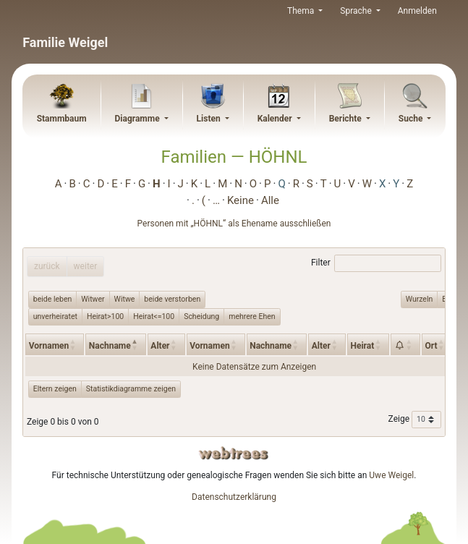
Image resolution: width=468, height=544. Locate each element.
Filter (376, 263)
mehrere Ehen (252, 316)
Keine (240, 200)
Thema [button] (301, 11)
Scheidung (201, 316)
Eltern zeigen (55, 389)
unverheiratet (55, 316)
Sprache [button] (356, 11)
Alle (270, 200)
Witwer (92, 299)
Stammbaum (62, 119)
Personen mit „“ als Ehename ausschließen (234, 223)
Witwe (124, 299)
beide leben (52, 299)
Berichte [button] (346, 119)
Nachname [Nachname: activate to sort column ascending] (271, 346)
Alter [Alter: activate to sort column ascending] (159, 346)
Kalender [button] (276, 119)
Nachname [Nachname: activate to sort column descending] (110, 346)
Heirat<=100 (153, 316)
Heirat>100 (105, 316)
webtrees (233, 453)
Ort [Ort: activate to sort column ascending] (431, 346)
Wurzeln (419, 299)
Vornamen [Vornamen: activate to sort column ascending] (49, 346)
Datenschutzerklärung (234, 497)
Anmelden (417, 11)
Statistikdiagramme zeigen (131, 389)
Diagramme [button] (137, 119)
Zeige (414, 419)
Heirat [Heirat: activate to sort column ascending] (362, 346)
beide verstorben (172, 299)
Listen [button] (210, 119)
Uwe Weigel (391, 475)
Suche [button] (412, 119)
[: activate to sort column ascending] (405, 344)
